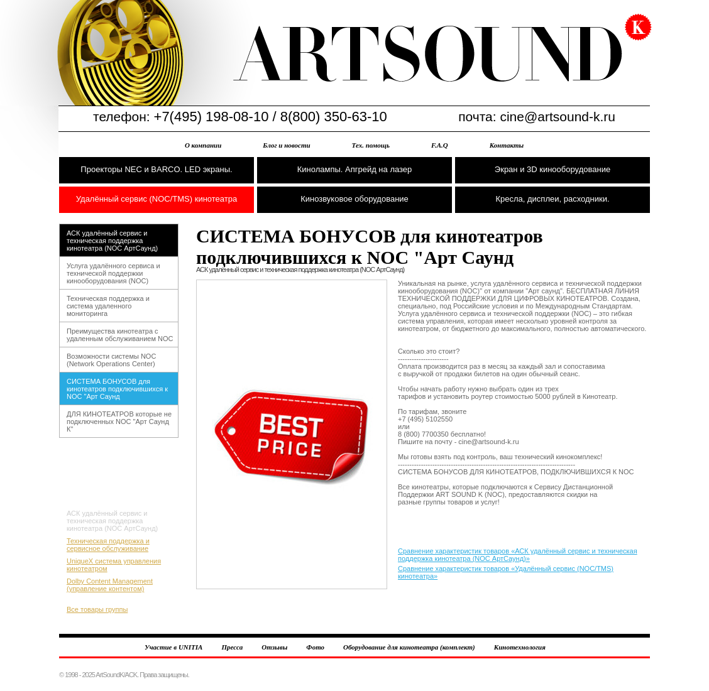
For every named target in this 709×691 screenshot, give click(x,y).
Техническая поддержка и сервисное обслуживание (108, 544)
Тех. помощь (371, 145)
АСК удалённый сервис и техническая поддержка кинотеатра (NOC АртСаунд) (112, 240)
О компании (203, 145)
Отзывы (274, 647)
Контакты (507, 145)
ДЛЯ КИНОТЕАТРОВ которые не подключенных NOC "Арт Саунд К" (119, 421)
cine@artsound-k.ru (557, 116)
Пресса (232, 647)
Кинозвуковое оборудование (354, 199)
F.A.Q (439, 145)
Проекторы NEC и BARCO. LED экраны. (156, 169)
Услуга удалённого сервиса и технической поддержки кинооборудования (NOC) (113, 273)
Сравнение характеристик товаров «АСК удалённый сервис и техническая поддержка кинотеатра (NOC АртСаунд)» (517, 554)
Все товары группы (97, 609)
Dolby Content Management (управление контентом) (110, 584)
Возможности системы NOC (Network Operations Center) (111, 359)
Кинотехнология (520, 647)
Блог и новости (286, 145)
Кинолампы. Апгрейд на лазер (354, 169)
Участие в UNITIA (173, 647)
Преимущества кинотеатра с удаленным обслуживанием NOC (120, 334)
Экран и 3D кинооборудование (552, 169)
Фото (315, 647)
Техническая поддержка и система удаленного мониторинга (108, 306)
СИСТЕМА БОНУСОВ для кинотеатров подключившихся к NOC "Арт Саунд (117, 389)
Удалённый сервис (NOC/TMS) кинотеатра (156, 199)
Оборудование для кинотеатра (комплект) (409, 647)
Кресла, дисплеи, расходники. (552, 199)
